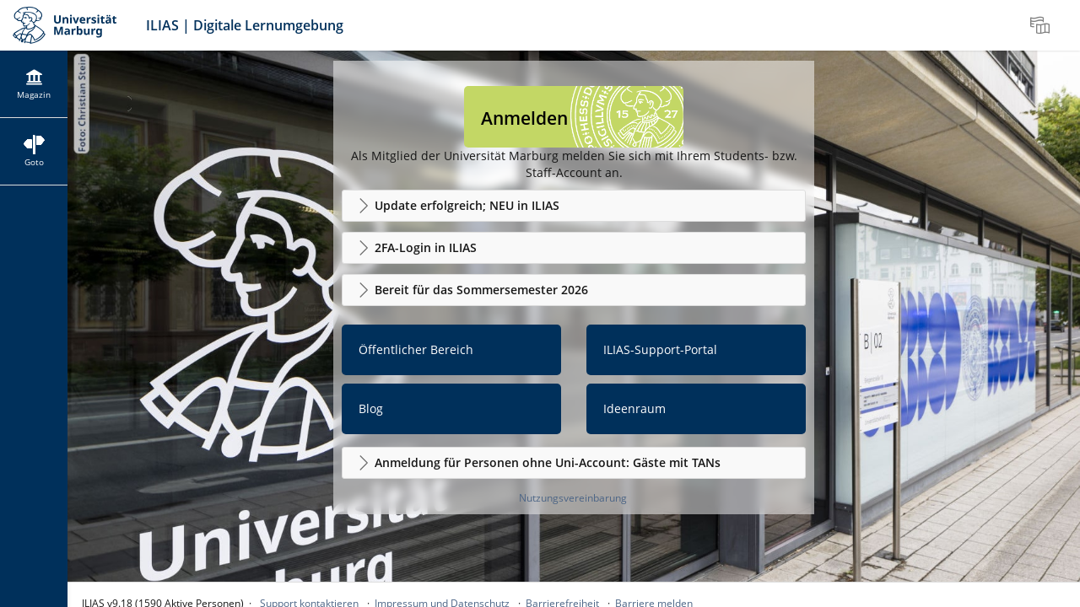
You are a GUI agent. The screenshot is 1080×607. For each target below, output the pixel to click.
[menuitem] (1042, 25)
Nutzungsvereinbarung (573, 498)
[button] (574, 206)
